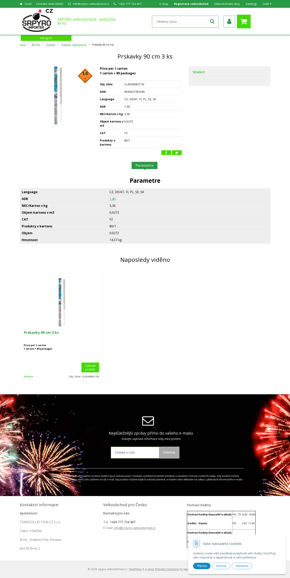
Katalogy (251, 4)
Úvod (28, 4)
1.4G (112, 199)
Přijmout (202, 565)
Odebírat (169, 452)
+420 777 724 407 (129, 4)
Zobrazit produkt (90, 367)
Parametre (145, 165)
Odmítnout (241, 565)
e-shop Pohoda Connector (162, 569)
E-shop (163, 4)
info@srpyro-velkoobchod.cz (91, 4)
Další (267, 4)
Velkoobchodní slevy (227, 4)
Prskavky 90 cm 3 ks (41, 332)
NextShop (135, 569)
